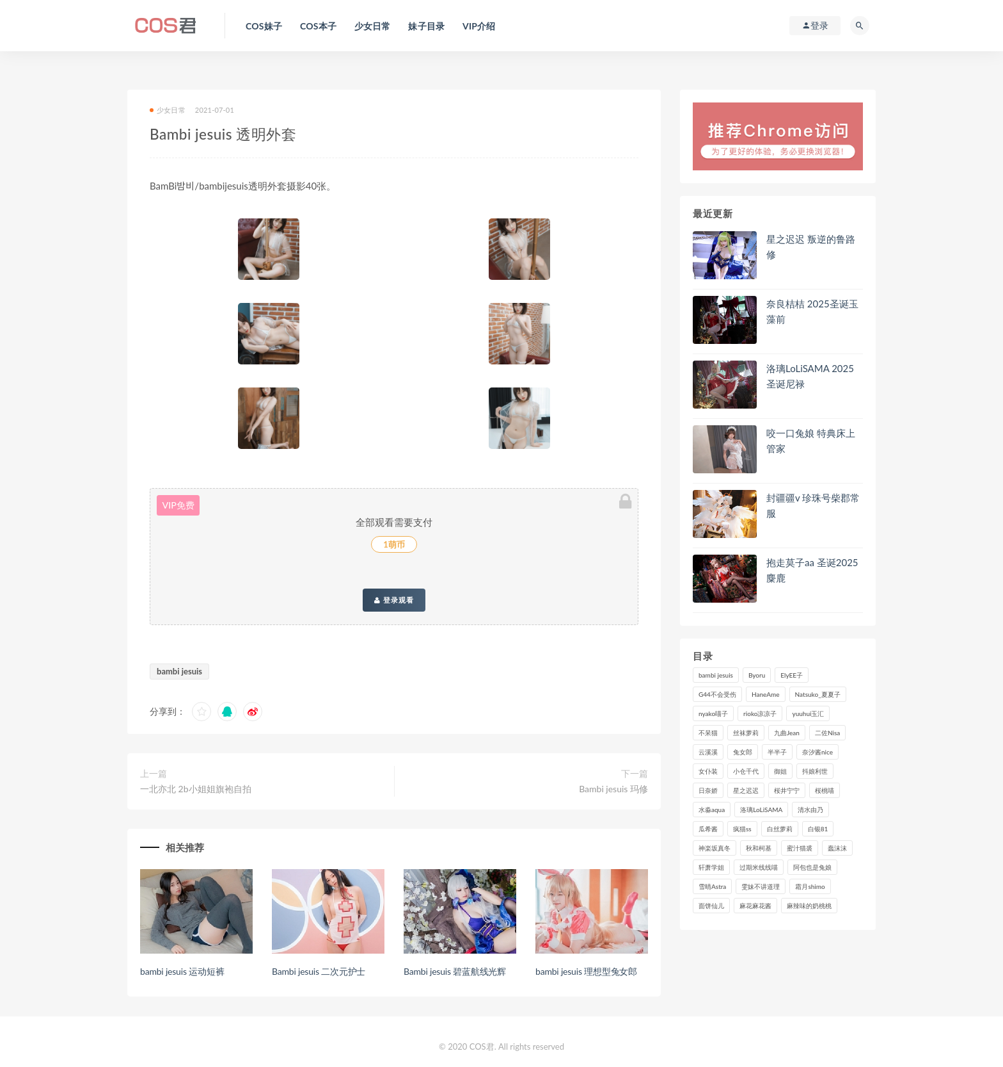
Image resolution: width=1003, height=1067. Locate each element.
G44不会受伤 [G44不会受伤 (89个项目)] (717, 694)
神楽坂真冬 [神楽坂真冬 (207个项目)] (715, 848)
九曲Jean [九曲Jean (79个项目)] (787, 733)
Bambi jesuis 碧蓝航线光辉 (455, 971)
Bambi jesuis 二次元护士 (318, 971)
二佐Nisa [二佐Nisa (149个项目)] (827, 733)
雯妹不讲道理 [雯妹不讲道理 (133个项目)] (760, 886)
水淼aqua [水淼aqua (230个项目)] (712, 809)
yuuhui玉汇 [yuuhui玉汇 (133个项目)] (808, 713)
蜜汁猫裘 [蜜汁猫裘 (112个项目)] (799, 848)
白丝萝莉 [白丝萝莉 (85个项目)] (780, 829)
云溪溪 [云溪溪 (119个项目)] (708, 752)
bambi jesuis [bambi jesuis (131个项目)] (716, 675)
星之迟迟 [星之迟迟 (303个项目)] (746, 790)
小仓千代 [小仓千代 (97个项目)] (746, 771)
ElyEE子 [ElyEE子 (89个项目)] (791, 675)
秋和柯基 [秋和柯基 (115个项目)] (758, 848)
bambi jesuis (179, 671)
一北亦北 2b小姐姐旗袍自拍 (195, 788)
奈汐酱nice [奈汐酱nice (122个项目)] (817, 752)
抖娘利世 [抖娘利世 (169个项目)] (815, 771)
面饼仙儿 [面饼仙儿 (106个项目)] (711, 905)
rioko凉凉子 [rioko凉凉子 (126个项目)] (760, 713)
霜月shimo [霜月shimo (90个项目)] (810, 886)
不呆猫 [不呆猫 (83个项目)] (708, 733)
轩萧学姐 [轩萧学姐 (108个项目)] (711, 867)
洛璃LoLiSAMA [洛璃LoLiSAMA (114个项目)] (761, 809)
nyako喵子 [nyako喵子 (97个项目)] (713, 713)
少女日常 (168, 110)
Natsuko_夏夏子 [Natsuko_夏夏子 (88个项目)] (818, 694)
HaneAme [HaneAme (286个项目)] (766, 694)
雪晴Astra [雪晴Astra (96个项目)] (712, 886)
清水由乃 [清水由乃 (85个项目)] (810, 809)
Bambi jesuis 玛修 (613, 788)
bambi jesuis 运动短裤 (182, 971)
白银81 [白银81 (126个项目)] (818, 829)
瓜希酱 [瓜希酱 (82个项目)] (708, 829)
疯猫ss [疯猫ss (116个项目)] (742, 829)
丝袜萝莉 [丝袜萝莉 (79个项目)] (746, 733)
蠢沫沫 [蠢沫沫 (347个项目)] (837, 848)
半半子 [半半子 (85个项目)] (777, 752)
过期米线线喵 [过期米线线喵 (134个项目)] (758, 867)
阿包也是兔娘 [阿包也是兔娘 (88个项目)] (812, 867)
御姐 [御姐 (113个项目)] (780, 771)
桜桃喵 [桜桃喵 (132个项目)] (824, 790)
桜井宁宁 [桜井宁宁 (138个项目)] (787, 790)
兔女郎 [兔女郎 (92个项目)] (742, 752)
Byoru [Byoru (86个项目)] (756, 675)
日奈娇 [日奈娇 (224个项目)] (708, 790)
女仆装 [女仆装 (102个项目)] (708, 771)
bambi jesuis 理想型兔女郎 (586, 971)
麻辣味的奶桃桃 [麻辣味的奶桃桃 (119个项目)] (809, 905)
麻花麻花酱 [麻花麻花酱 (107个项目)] (755, 905)
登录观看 (394, 600)
